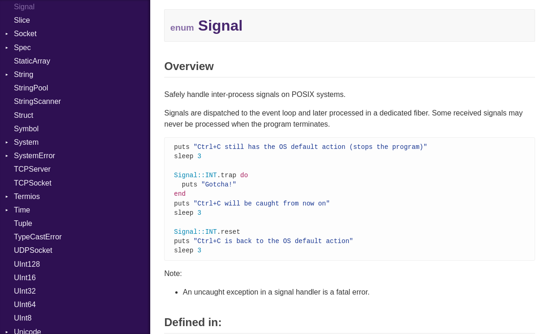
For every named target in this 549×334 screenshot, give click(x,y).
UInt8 (23, 318)
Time (22, 210)
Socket (25, 34)
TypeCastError (38, 237)
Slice (22, 20)
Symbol (26, 129)
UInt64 (25, 304)
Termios (27, 196)
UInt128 (27, 264)
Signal (24, 7)
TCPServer (32, 169)
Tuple (23, 223)
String (23, 74)
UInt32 (25, 291)
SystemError (34, 156)
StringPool (31, 88)
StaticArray (32, 61)
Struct (23, 115)
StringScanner (37, 101)
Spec (22, 47)
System (26, 142)
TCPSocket (32, 183)
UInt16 (25, 278)
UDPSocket (33, 250)
